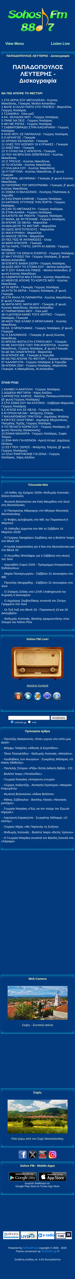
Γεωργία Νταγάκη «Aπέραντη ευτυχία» (29, 779)
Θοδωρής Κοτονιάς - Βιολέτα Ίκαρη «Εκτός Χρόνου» (38, 832)
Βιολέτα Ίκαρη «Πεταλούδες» (23, 773)
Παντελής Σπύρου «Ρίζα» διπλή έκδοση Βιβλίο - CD (38, 768)
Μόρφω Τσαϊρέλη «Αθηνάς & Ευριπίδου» (31, 748)
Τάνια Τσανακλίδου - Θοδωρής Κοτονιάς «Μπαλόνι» (38, 753)
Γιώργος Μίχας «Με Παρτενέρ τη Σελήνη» (31, 826)
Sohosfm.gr (30, 1247)
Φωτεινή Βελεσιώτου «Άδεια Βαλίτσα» (29, 794)
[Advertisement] (38, 912)
